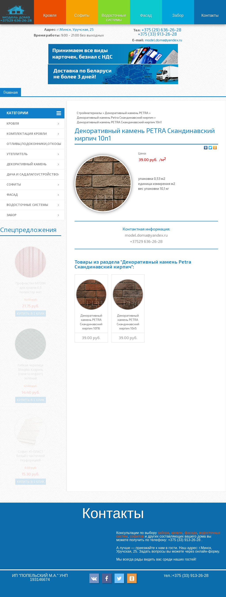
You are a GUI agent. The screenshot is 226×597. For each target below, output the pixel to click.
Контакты (210, 15)
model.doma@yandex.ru (163, 40)
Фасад (146, 15)
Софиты (82, 15)
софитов (137, 536)
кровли (177, 533)
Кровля (49, 15)
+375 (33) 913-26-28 (157, 33)
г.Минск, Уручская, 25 (75, 29)
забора (163, 533)
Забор (178, 15)
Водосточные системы (114, 17)
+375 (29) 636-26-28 (161, 29)
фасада (191, 533)
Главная (10, 92)
